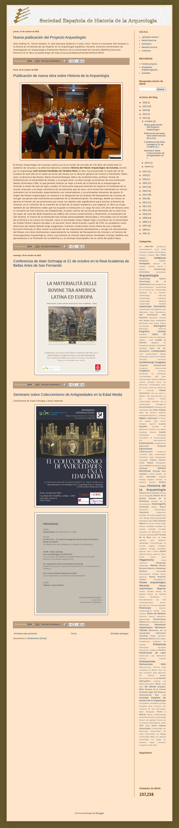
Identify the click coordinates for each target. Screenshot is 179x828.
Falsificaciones (146, 451)
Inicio (74, 633)
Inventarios (144, 521)
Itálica (142, 523)
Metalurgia (161, 563)
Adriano (150, 252)
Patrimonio (144, 624)
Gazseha (146, 73)
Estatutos (146, 44)
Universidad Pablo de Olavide (152, 737)
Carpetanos (144, 337)
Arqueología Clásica (152, 278)
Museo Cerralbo (146, 591)
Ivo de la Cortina (153, 523)
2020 (145, 175)
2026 (145, 102)
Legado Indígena (157, 546)
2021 (145, 171)
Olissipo (142, 614)
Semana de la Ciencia (155, 689)
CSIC (156, 376)
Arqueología (149, 275)
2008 (145, 222)
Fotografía (143, 460)
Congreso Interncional (152, 368)
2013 (145, 202)
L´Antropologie (155, 543)
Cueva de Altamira (158, 379)
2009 (145, 218)
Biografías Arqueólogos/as (149, 68)
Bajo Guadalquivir (158, 320)
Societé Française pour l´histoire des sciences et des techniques (152, 706)
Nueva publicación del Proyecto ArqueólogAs (49, 37)
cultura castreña (146, 382)
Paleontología (159, 619)
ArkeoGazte (161, 272)
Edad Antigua (159, 410)
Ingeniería (144, 512)
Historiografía (159, 504)
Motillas (155, 574)
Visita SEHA (152, 745)
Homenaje (144, 507)
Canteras (142, 334)
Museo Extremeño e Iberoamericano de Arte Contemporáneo (152, 600)
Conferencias (146, 362)
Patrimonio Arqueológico (152, 626)
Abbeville (149, 246)
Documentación (146, 407)
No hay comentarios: (51, 61)
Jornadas (150, 526)
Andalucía (160, 257)
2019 (145, 179)
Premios (162, 650)
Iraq (150, 521)
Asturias (162, 318)
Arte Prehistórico (158, 312)
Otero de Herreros (156, 613)
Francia (153, 460)
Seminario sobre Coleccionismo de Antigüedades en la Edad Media (67, 394)
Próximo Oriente (152, 658)
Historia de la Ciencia (149, 493)
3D (140, 246)
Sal (146, 686)
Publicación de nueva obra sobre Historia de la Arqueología (61, 76)
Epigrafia (162, 424)
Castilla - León (146, 340)
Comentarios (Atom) (37, 638)
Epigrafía (143, 426)
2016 (145, 191)
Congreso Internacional (152, 365)
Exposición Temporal (152, 446)
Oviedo (152, 616)
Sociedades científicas (148, 703)
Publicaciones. (145, 667)
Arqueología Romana (152, 304)
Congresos (144, 370)
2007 (144, 225)
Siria (164, 695)
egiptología (152, 418)
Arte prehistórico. (148, 315)
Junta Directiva (149, 40)
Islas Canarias (159, 521)
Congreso (160, 362)
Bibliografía (160, 326)
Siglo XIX (153, 692)
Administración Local (149, 249)
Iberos (163, 507)
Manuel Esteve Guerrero (149, 554)
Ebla (150, 410)
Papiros (163, 622)
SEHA (141, 689)
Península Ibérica (147, 638)
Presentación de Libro (152, 652)
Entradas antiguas (119, 633)
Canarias (161, 331)
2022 (145, 118)
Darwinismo (144, 393)
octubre (149, 121)
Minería (153, 565)
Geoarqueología (159, 466)
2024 (145, 110)
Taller (141, 712)
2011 (145, 210)
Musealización (160, 579)
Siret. (157, 695)
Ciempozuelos (158, 351)
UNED (147, 726)
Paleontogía (144, 619)
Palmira (142, 622)
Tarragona (150, 712)
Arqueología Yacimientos (152, 306)
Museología (145, 608)
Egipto (142, 418)
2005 (145, 233)
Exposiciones (145, 448)
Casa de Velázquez (157, 337)
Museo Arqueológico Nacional (152, 584)
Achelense (161, 246)
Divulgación (161, 404)
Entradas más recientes (25, 633)
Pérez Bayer (161, 639)
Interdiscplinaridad (158, 518)
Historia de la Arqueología (152, 487)
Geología (143, 468)
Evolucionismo (146, 443)
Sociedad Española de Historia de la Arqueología (152, 699)
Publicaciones (147, 661)
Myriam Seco (160, 611)
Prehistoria (159, 644)
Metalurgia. (143, 565)
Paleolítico (161, 616)
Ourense (143, 616)
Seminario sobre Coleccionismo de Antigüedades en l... (154, 154)
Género (148, 465)
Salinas (152, 686)
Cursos (162, 390)
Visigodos (143, 745)
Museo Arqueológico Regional (152, 587)
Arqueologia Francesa (152, 295)
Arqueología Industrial (152, 298)
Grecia (151, 474)
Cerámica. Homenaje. (157, 345)
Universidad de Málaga (155, 734)
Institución (161, 512)
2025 (145, 106)
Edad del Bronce (148, 413)
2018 (145, 183)
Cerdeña (142, 348)
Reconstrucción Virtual (148, 678)
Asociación (153, 318)
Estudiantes (144, 435)
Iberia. (154, 507)
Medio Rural (158, 557)
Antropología (160, 269)
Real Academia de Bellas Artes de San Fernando (152, 670)
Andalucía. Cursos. (152, 261)
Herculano (151, 476)
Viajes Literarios (158, 742)
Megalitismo (146, 559)
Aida (156, 252)
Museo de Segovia (157, 594)
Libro (149, 551)
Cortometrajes (145, 376)
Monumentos (144, 574)
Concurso (162, 359)
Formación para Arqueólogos (152, 457)
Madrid (163, 551)
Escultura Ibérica (147, 432)
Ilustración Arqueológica (152, 509)
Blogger (100, 813)
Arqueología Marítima (152, 301)
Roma (158, 684)
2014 (145, 198)
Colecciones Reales (157, 356)
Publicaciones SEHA (152, 664)
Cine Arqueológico (148, 354)
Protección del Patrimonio (152, 656)
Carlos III (159, 334)
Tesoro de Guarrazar (147, 720)
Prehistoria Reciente (152, 647)
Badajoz (147, 320)
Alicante (151, 255)
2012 (145, 206)
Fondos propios (149, 64)
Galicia (142, 466)
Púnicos (156, 667)
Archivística (144, 272)
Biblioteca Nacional (152, 329)
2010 (145, 214)
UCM (141, 725)
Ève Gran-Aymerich (152, 440)
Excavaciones (160, 443)
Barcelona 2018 (146, 323)
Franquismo (161, 463)
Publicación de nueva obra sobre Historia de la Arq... (155, 135)
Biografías (144, 331)
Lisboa (155, 551)
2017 (144, 187)
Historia (152, 482)
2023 (145, 114)
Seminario (143, 692)
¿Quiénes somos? (150, 37)
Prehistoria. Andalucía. (148, 650)
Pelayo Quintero (158, 636)
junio (147, 162)
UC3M (163, 723)
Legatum (142, 549)
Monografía (161, 571)
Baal (141, 320)
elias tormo (160, 421)
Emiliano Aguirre (147, 424)
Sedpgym (161, 686)
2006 (145, 229)
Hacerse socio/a (149, 47)
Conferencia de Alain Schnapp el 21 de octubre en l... (154, 144)
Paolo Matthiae (153, 622)
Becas (156, 323)
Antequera (144, 263)
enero (148, 166)
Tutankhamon (154, 723)
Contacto (146, 50)
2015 (145, 194)
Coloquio (143, 359)
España (162, 432)
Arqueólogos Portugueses (150, 309)
